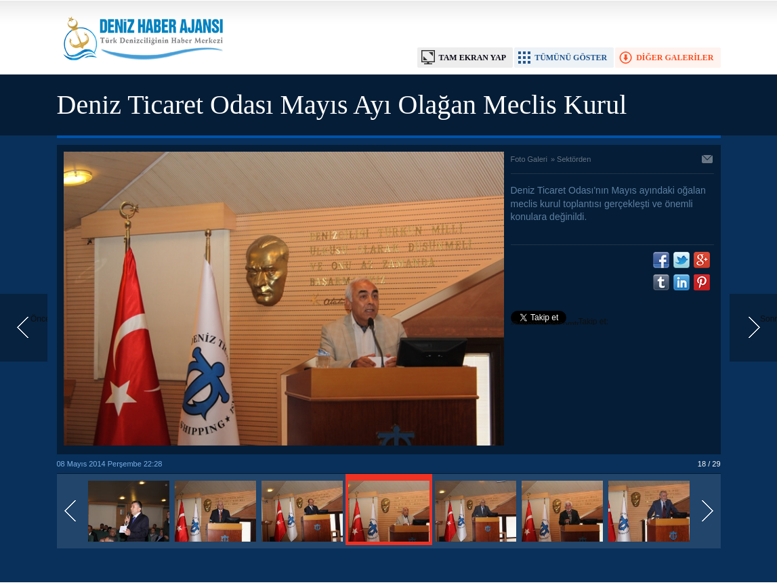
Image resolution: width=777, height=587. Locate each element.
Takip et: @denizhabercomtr (560, 323)
